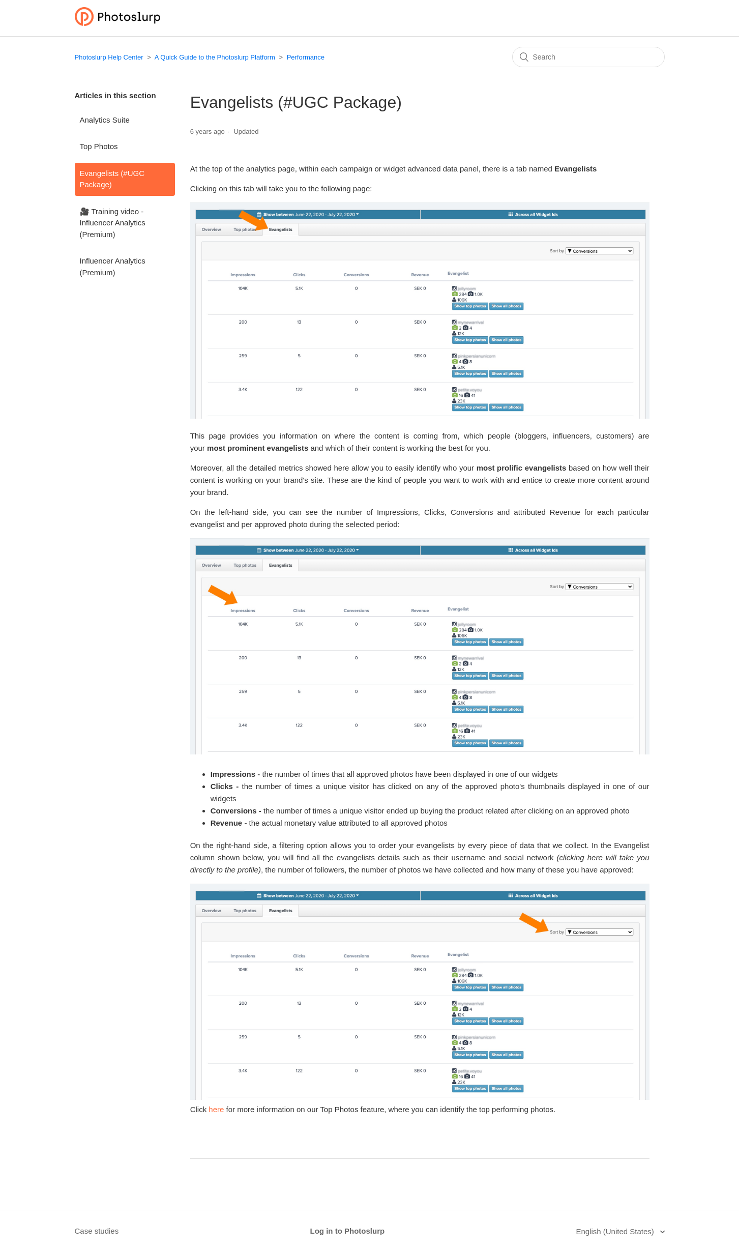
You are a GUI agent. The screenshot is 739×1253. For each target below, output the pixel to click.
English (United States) (616, 1231)
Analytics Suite (105, 119)
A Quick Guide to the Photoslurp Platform (215, 57)
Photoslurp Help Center (109, 57)
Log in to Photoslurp (347, 1231)
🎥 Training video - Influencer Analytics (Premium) (112, 223)
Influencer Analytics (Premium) (112, 266)
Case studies (97, 1231)
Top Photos (99, 146)
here (216, 1109)
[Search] (588, 57)
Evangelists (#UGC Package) (112, 179)
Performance (305, 57)
